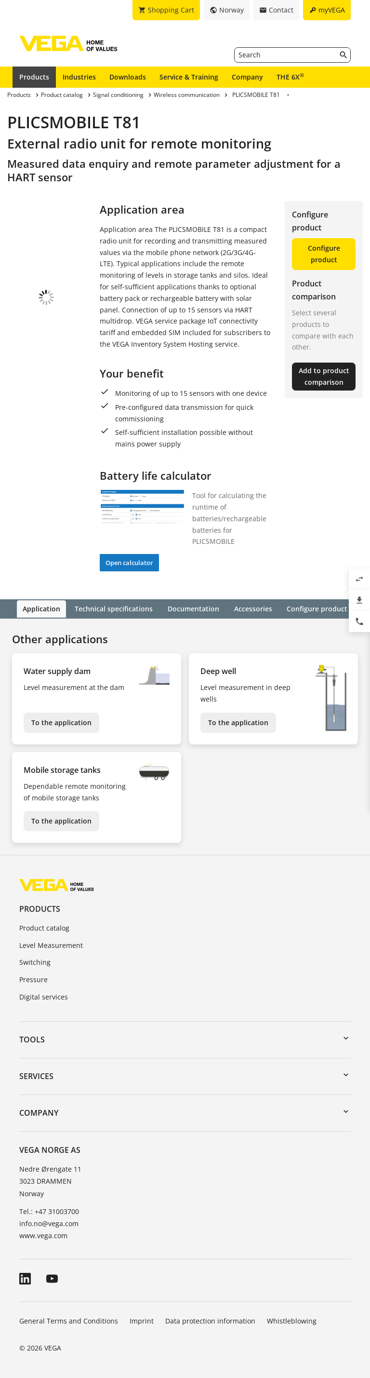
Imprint (142, 1320)
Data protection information (210, 1320)
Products (34, 76)
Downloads (127, 76)
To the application (61, 721)
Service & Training (188, 76)
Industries (79, 76)
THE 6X (290, 76)
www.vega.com (43, 1235)
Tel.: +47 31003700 (49, 1210)
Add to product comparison (324, 376)
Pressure (33, 979)
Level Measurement (51, 944)
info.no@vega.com (49, 1222)
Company (247, 76)
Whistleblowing (292, 1320)
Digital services (43, 995)
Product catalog (44, 927)
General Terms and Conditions (68, 1320)
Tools (32, 1038)
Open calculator (129, 562)
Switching (35, 961)
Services (36, 1075)
